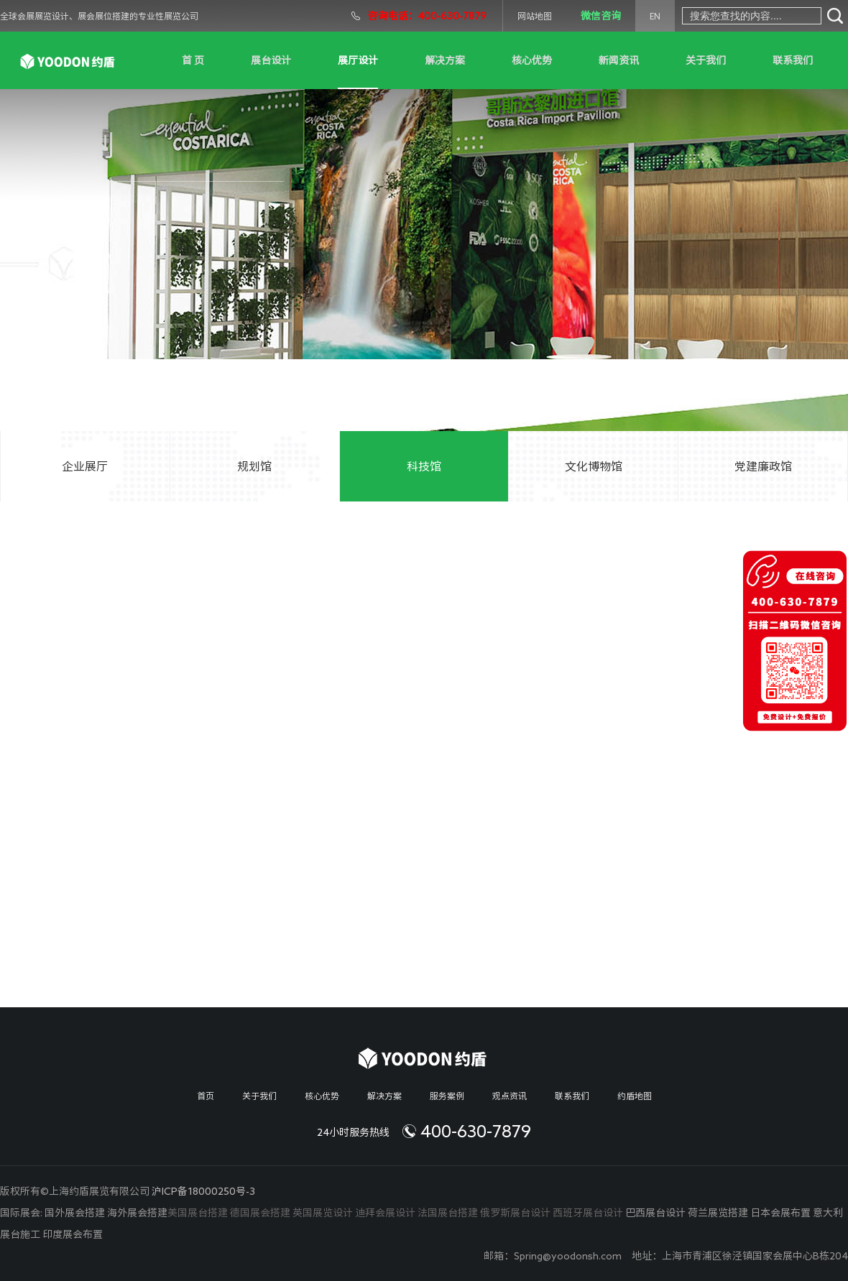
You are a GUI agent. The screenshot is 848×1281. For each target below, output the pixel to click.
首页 (205, 1095)
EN (655, 15)
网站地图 (534, 15)
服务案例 (447, 1095)
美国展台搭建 (197, 1213)
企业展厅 (85, 466)
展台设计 (271, 60)
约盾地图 (634, 1095)
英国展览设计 (322, 1213)
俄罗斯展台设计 (515, 1213)
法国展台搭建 (448, 1213)
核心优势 (532, 60)
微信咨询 (601, 16)
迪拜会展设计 (385, 1213)
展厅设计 (358, 60)
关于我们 (706, 60)
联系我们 (793, 60)
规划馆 (254, 466)
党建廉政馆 (763, 466)
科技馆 (424, 466)
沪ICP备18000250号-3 (203, 1191)
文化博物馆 (593, 466)
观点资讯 (509, 1095)
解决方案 (445, 60)
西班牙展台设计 (588, 1213)
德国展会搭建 (260, 1213)
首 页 (193, 60)
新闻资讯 (619, 60)
